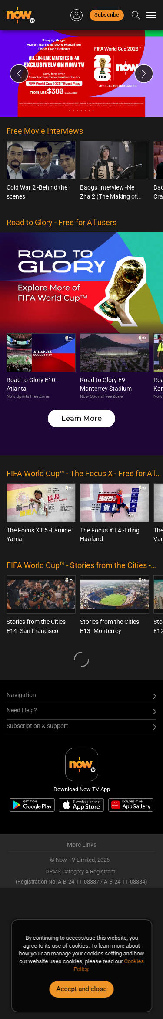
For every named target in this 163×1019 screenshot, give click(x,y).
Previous (19, 74)
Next (144, 74)
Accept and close (82, 989)
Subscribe (106, 14)
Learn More (81, 418)
